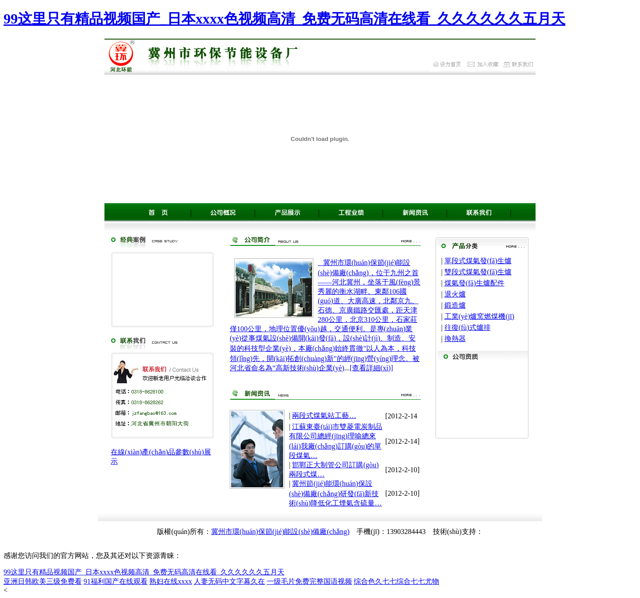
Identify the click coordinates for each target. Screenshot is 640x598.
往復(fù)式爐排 (467, 327)
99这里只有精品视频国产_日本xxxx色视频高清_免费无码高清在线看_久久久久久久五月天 (284, 19)
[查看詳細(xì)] (371, 368)
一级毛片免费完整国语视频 (309, 581)
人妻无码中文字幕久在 (229, 581)
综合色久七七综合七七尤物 (396, 581)
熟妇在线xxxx (170, 581)
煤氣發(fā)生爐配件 (474, 283)
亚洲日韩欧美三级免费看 (43, 581)
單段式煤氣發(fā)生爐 (478, 261)
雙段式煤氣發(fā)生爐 (478, 272)
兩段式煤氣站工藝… (324, 415)
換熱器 (455, 338)
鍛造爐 (455, 305)
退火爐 (455, 294)
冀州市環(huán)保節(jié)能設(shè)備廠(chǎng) (280, 531)
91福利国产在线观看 (116, 581)
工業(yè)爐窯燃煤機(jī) (479, 316)
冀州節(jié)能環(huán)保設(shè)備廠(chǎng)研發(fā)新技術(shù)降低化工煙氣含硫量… (335, 493)
